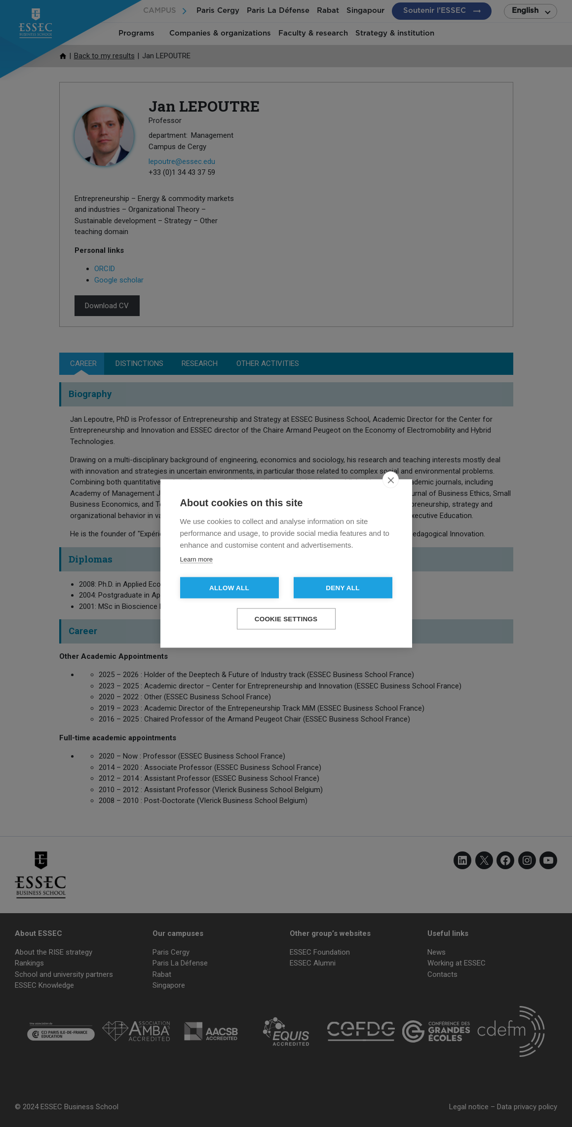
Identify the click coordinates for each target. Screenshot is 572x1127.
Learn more (196, 559)
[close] (390, 480)
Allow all (229, 588)
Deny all (342, 588)
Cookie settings (286, 619)
